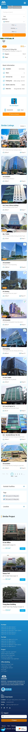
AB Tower (3, 669)
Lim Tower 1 (4, 671)
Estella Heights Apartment (7, 653)
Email (20, 110)
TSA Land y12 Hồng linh (11, 496)
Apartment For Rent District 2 (8, 629)
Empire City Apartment (7, 657)
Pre (7, 474)
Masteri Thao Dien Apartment (8, 652)
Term (8, 726)
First (3, 474)
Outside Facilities (9, 486)
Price (14, 25)
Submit (14, 720)
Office (10, 7)
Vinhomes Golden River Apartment (10, 659)
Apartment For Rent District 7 (8, 634)
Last (16, 476)
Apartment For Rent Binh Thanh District (11, 630)
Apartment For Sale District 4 (8, 646)
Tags (4, 492)
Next (12, 476)
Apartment (4, 7)
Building (14, 28)
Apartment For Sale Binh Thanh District (11, 644)
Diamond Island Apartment (8, 655)
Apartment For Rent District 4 (8, 632)
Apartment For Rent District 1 (8, 627)
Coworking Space (17, 7)
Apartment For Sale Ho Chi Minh (9, 639)
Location (6, 506)
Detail (22, 548)
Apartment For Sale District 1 (8, 641)
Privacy (4, 726)
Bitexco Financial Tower (7, 664)
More (14, 31)
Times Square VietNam (7, 667)
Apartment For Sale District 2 (8, 643)
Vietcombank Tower (6, 666)
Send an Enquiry (14, 114)
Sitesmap (13, 726)
